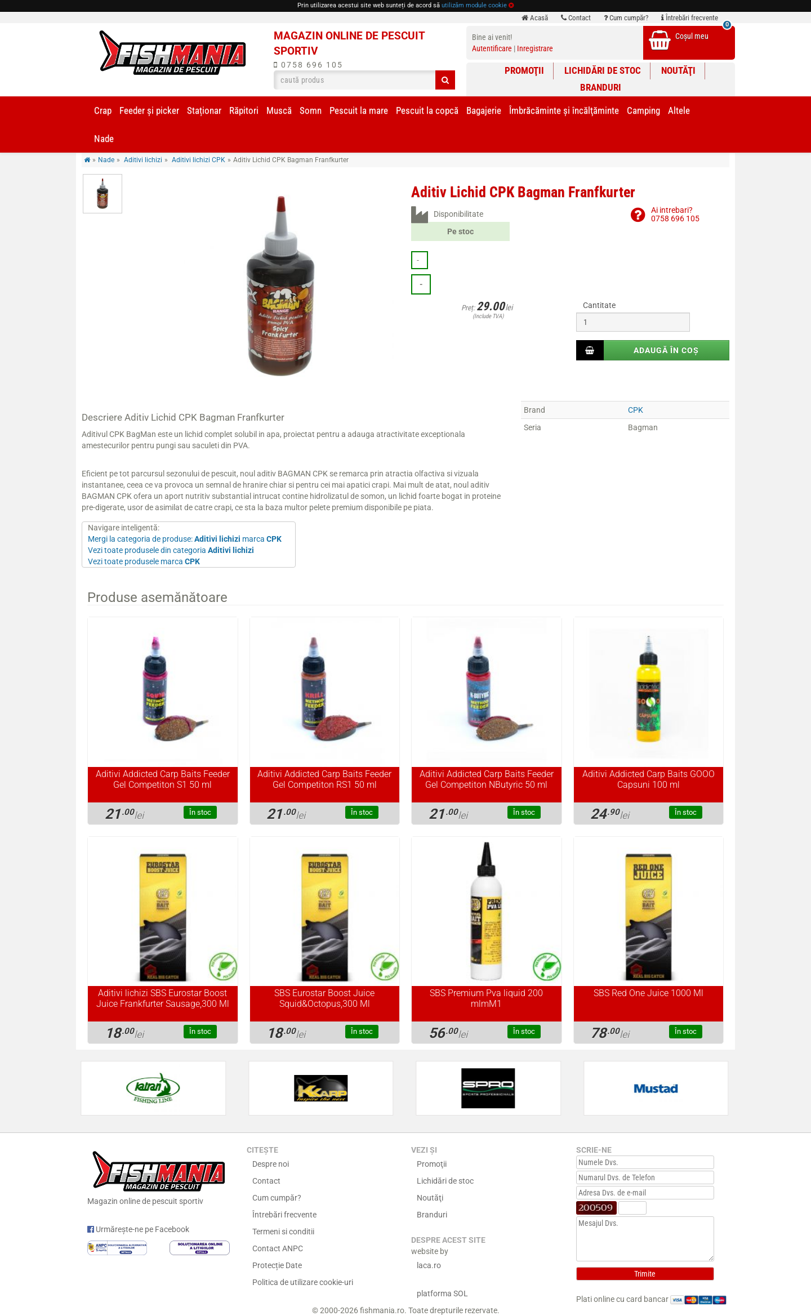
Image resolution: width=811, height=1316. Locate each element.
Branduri (600, 87)
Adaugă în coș (666, 350)
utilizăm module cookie (474, 5)
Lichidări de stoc (602, 70)
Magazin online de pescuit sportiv (158, 1176)
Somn (311, 110)
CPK (635, 409)
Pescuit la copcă (427, 110)
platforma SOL (442, 1293)
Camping (643, 110)
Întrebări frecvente (689, 18)
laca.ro (429, 1265)
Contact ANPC (277, 1248)
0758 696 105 (308, 64)
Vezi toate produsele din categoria (171, 550)
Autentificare (492, 48)
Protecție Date (277, 1265)
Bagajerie (483, 110)
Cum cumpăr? (626, 18)
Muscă (279, 110)
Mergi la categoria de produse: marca (185, 538)
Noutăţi (678, 70)
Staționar (204, 110)
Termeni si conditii (283, 1231)
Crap (103, 110)
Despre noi (270, 1163)
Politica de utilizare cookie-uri (302, 1282)
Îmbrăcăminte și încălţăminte (564, 110)
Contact (576, 18)
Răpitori (244, 110)
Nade (104, 138)
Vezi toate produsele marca (144, 561)
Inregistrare (535, 48)
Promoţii (524, 70)
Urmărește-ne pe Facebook (138, 1229)
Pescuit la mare (358, 110)
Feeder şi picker (149, 110)
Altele (679, 110)
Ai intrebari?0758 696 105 (675, 214)
